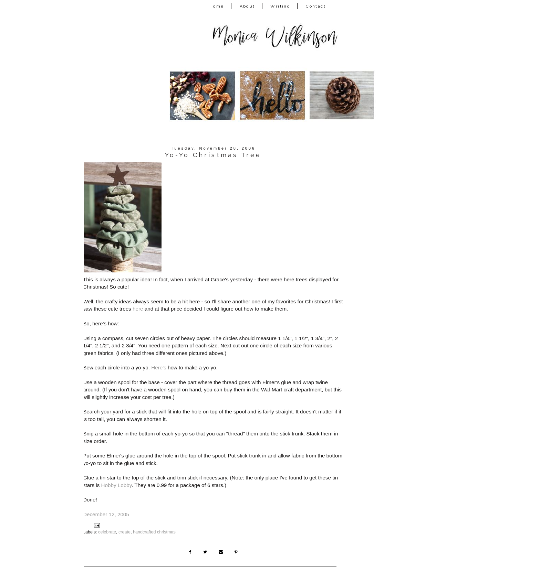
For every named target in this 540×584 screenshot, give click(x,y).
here (138, 309)
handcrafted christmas (154, 532)
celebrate (107, 532)
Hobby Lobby (116, 485)
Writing (280, 6)
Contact (316, 6)
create (124, 532)
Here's (158, 367)
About (247, 6)
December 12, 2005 (106, 514)
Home (216, 6)
